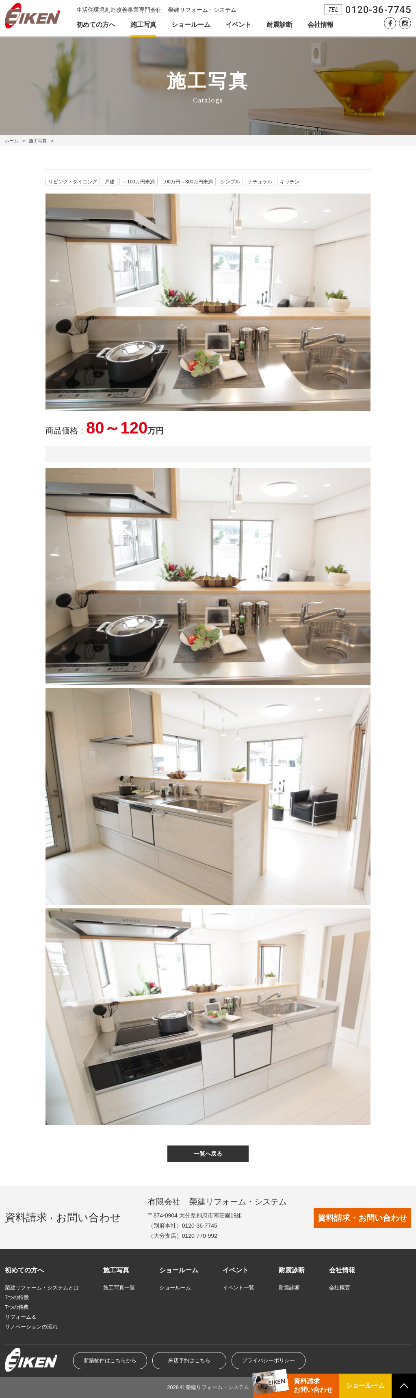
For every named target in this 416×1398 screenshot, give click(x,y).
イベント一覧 (238, 1288)
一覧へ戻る (208, 1153)
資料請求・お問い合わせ (362, 1217)
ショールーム (190, 24)
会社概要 (339, 1288)
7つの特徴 (17, 1297)
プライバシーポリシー (268, 1360)
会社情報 (321, 24)
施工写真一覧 (119, 1288)
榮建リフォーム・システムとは (42, 1288)
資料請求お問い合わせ (313, 1385)
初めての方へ (95, 24)
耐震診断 (279, 24)
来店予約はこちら (189, 1360)
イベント (238, 24)
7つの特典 (17, 1307)
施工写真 (143, 24)
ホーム (11, 140)
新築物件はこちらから (110, 1360)
